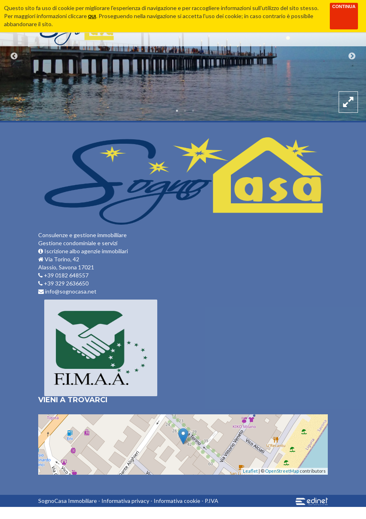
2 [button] (185, 111)
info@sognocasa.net (67, 291)
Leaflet (250, 471)
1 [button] (177, 111)
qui (92, 16)
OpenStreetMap (282, 471)
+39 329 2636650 (63, 283)
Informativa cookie (177, 500)
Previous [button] (14, 56)
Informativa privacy (125, 500)
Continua (344, 6)
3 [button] (193, 111)
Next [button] (352, 56)
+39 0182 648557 (63, 275)
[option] (183, 60)
